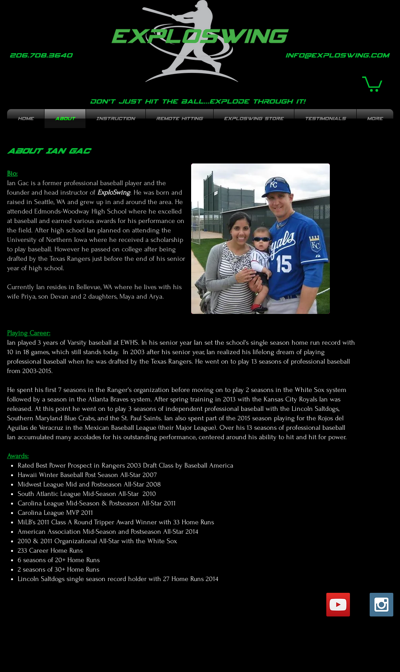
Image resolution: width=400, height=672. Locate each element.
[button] (372, 83)
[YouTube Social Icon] (338, 604)
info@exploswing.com (337, 55)
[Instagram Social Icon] (381, 604)
